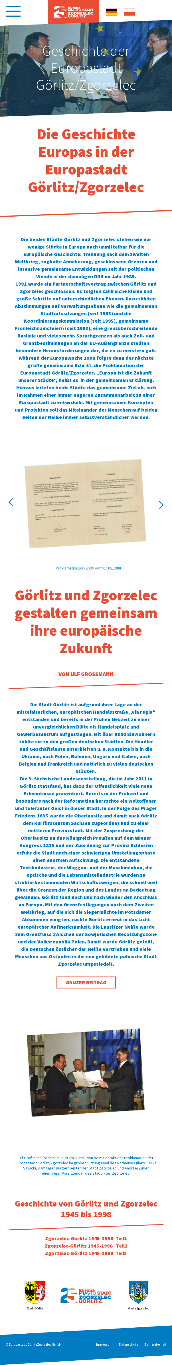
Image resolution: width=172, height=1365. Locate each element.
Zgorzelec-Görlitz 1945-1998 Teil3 (86, 1253)
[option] (86, 68)
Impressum (104, 1344)
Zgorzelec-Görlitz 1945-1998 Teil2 (86, 1245)
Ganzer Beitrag (86, 982)
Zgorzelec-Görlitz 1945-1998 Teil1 (86, 1238)
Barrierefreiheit (155, 1344)
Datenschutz (128, 1344)
